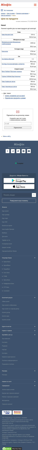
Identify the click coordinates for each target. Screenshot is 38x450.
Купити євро (5, 316)
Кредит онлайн (6, 247)
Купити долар (6, 312)
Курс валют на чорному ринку (10, 309)
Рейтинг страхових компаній (10, 397)
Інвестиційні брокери (8, 229)
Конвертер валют (7, 244)
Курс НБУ (4, 222)
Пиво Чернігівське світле (9, 86)
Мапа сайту (7, 136)
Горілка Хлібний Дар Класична (11, 76)
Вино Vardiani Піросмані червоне (12, 71)
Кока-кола (5, 51)
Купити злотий (6, 319)
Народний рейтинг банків (9, 251)
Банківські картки (7, 225)
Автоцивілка (5, 400)
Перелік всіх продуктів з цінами (15, 98)
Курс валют (5, 211)
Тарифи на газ (6, 240)
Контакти (4, 342)
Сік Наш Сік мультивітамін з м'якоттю (13, 64)
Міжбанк (4, 233)
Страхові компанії (7, 404)
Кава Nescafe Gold (7, 34)
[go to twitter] (18, 151)
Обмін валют (5, 301)
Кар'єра (4, 349)
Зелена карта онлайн (8, 389)
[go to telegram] (13, 151)
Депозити (5, 236)
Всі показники (8, 10)
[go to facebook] (7, 151)
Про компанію (6, 338)
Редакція (4, 346)
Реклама (4, 375)
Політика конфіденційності (10, 360)
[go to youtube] (29, 151)
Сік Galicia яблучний (8, 59)
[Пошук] (34, 195)
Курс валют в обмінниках (9, 305)
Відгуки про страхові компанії (10, 393)
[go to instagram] (23, 151)
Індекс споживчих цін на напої (15, 96)
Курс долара (5, 214)
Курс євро (5, 218)
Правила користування (8, 357)
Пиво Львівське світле (8, 81)
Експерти (4, 353)
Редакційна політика (8, 364)
